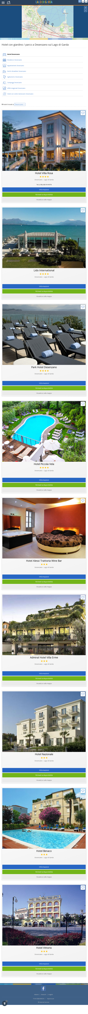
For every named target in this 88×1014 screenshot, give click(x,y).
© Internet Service (43, 1002)
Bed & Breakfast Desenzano (16, 71)
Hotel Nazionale (44, 754)
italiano (36, 994)
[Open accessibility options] (4, 1003)
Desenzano (19, 104)
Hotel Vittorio (44, 947)
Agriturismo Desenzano (15, 77)
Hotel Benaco (44, 851)
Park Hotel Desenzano (44, 367)
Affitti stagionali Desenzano (16, 88)
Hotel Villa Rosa (44, 173)
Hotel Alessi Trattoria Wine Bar (44, 560)
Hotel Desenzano (13, 54)
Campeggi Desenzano (14, 82)
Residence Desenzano (14, 60)
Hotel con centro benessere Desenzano (20, 94)
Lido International (44, 270)
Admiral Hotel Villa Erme (44, 657)
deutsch (43, 994)
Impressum (50, 999)
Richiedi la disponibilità (44, 194)
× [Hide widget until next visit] (6, 1001)
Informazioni (44, 190)
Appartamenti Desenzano (15, 66)
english (50, 994)
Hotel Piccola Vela (44, 464)
